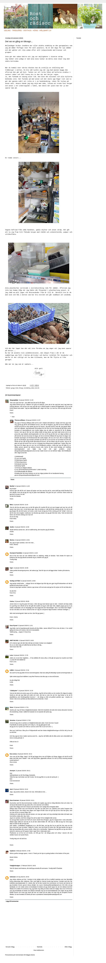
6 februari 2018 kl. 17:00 (23, 851)
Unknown (13, 877)
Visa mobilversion (38, 950)
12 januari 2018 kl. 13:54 (22, 540)
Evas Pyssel (13, 625)
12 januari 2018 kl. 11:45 (22, 486)
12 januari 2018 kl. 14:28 (30, 553)
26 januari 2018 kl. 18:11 (27, 800)
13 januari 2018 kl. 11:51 (25, 625)
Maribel (12, 486)
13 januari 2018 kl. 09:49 (22, 601)
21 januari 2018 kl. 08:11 (23, 770)
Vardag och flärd (15, 581)
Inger (11, 568)
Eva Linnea (13, 754)
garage (13, 388)
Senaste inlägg (10, 947)
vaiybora (12, 851)
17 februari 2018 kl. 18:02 (28, 865)
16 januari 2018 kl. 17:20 (23, 720)
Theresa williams (20, 420)
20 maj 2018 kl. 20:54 (22, 877)
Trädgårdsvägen (15, 865)
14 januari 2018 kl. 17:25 (20, 655)
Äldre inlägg (68, 947)
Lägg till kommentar (12, 901)
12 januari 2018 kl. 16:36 (21, 568)
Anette (12, 527)
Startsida (39, 947)
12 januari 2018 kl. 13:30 (22, 527)
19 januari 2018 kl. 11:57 (33, 420)
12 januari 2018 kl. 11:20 (26, 400)
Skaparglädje (14, 400)
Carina (12, 601)
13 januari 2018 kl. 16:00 (26, 640)
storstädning (27, 388)
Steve (11, 707)
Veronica (12, 720)
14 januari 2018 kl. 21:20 (25, 690)
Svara (11, 413)
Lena (11, 655)
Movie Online (14, 857)
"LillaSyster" (14, 690)
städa (32, 388)
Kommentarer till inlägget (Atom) (25, 955)
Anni (11, 789)
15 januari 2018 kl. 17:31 (21, 707)
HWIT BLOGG (14, 640)
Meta (11, 504)
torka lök (37, 388)
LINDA (12, 670)
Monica (12, 540)
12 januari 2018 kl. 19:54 (28, 581)
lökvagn (21, 388)
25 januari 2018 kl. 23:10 (20, 789)
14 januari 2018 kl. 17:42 (21, 670)
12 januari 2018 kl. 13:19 (20, 504)
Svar (13, 416)
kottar (16, 388)
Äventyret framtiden (16, 553)
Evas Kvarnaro (14, 800)
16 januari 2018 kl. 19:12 (24, 754)
